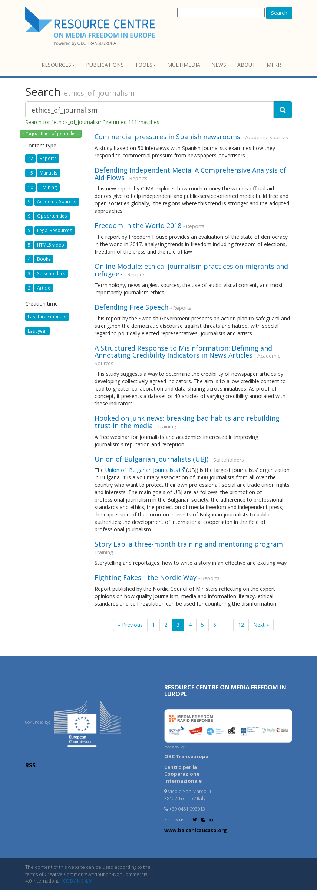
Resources (58, 64)
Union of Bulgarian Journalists (145, 469)
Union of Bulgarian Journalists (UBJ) (152, 458)
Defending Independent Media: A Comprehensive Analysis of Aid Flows (190, 174)
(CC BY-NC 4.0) (77, 880)
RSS (30, 765)
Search (279, 12)
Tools (145, 64)
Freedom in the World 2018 (138, 225)
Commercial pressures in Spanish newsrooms (167, 136)
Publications (105, 64)
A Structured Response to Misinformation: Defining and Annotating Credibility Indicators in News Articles (183, 351)
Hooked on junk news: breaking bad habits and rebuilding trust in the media (187, 422)
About (246, 64)
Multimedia (183, 64)
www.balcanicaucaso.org (195, 830)
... (227, 624)
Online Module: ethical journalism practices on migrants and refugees (191, 270)
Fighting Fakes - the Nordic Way (146, 577)
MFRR (274, 64)
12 (241, 624)
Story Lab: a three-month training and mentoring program (189, 543)
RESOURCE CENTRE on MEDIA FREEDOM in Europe (225, 690)
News (218, 64)
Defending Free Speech (132, 307)
